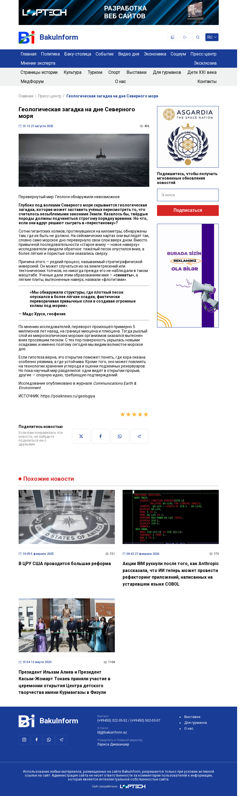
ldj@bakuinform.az (112, 732)
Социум (178, 54)
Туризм (95, 72)
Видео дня (128, 54)
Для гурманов (167, 72)
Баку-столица (77, 54)
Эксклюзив (205, 63)
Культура (72, 72)
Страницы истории (39, 72)
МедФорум (32, 81)
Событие (105, 54)
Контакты (207, 81)
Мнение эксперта (38, 63)
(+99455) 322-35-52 (112, 720)
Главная (28, 54)
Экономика (155, 54)
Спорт (114, 72)
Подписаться (187, 210)
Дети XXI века (202, 72)
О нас (120, 81)
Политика (50, 54)
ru (211, 38)
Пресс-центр (203, 54)
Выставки (136, 72)
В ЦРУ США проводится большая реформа (65, 563)
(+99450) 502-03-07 (145, 720)
